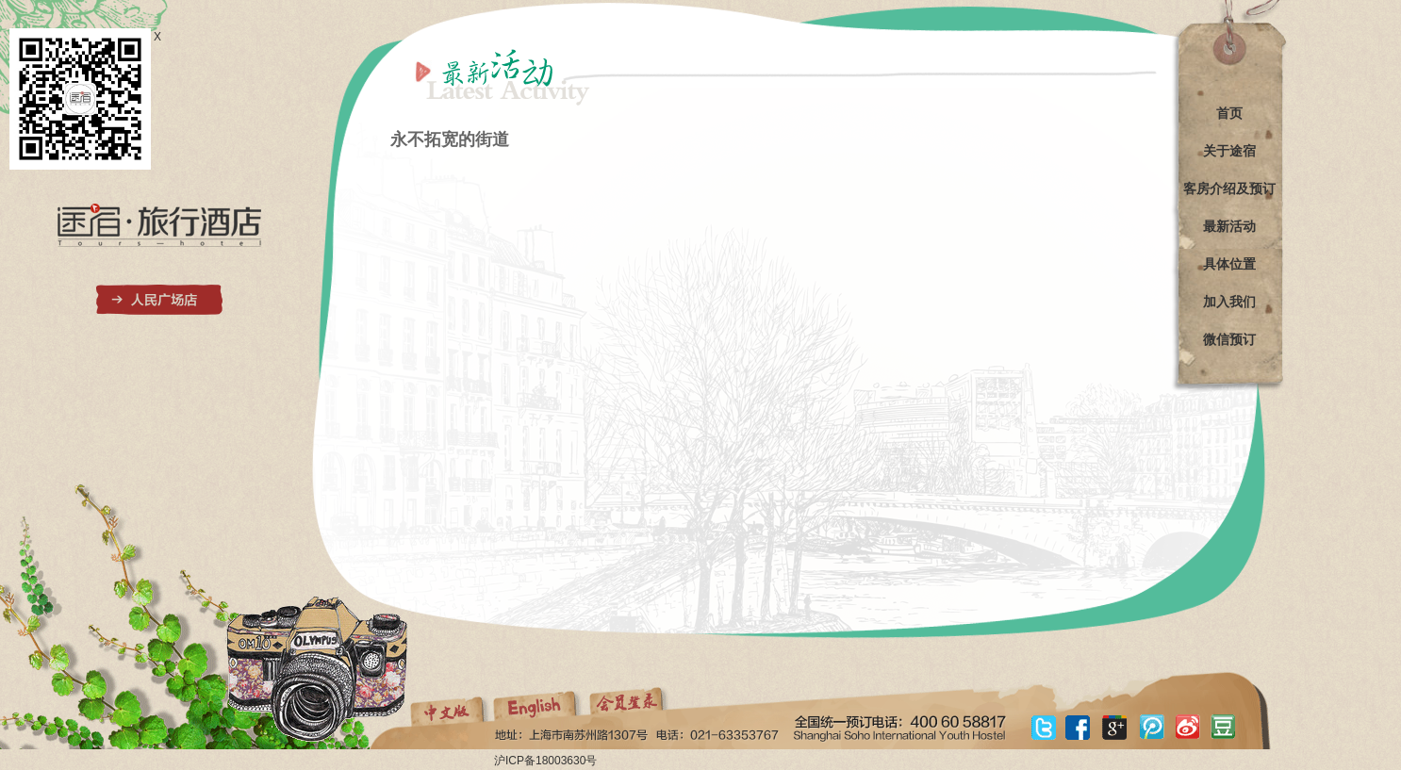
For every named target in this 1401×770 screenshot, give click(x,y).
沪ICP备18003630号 (545, 760)
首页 (1229, 113)
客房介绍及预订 (1229, 188)
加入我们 (1229, 301)
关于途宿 (1229, 150)
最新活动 (1229, 226)
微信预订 (1229, 339)
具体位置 (1229, 263)
